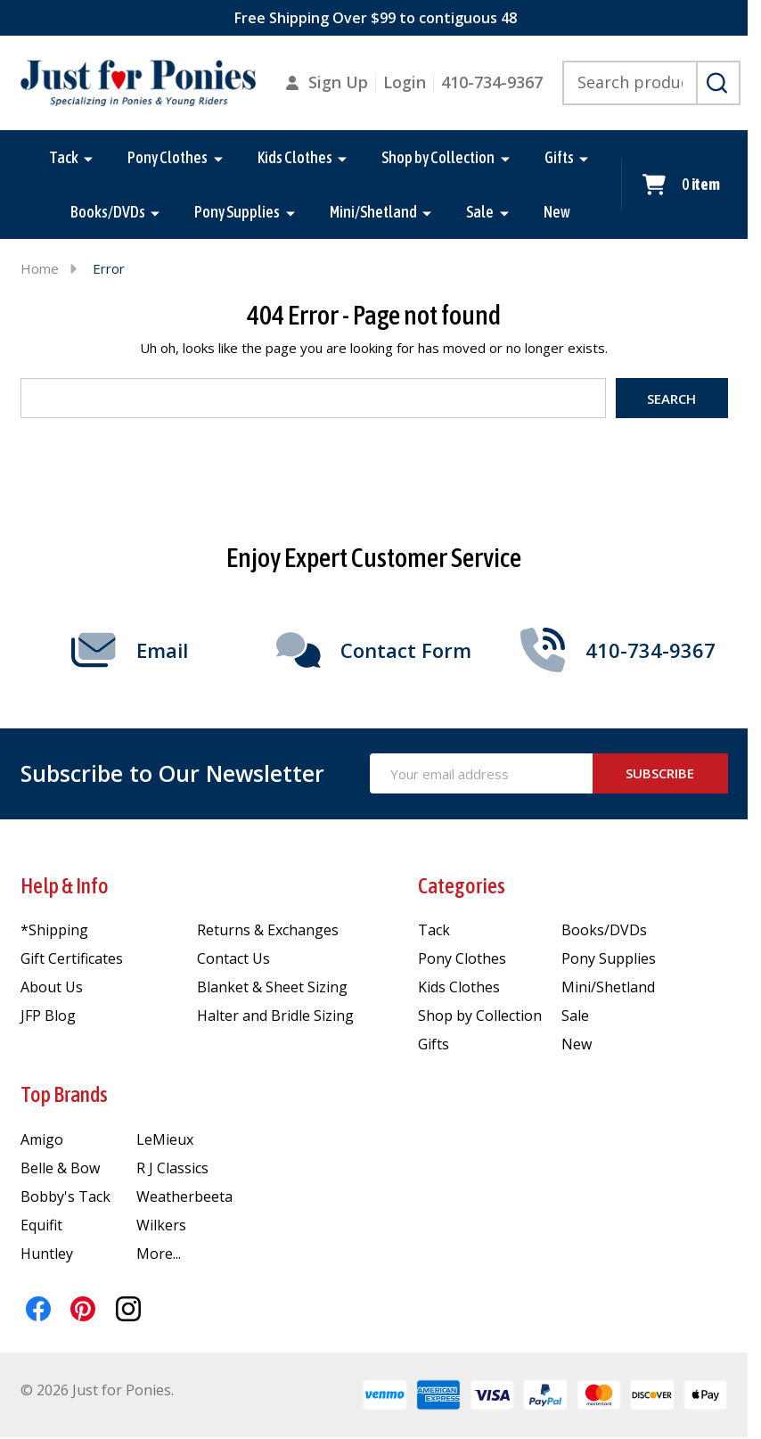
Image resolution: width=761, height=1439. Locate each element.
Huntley (46, 1253)
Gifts (559, 157)
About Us (51, 987)
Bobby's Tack (65, 1196)
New (557, 211)
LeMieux (164, 1139)
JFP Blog (48, 1015)
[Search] (718, 83)
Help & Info (64, 886)
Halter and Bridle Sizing (275, 1015)
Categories (461, 886)
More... (158, 1253)
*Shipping (54, 930)
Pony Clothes (167, 157)
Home (39, 268)
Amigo (41, 1139)
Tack (63, 157)
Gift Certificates (71, 958)
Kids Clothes (295, 157)
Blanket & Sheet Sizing (272, 987)
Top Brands (64, 1094)
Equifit (41, 1225)
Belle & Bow (60, 1168)
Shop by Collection (438, 157)
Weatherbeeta (184, 1196)
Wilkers (161, 1225)
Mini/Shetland (373, 211)
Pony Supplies (238, 211)
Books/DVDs (107, 211)
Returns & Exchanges (268, 930)
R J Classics (172, 1168)
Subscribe (660, 773)
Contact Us (233, 958)
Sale (481, 211)
